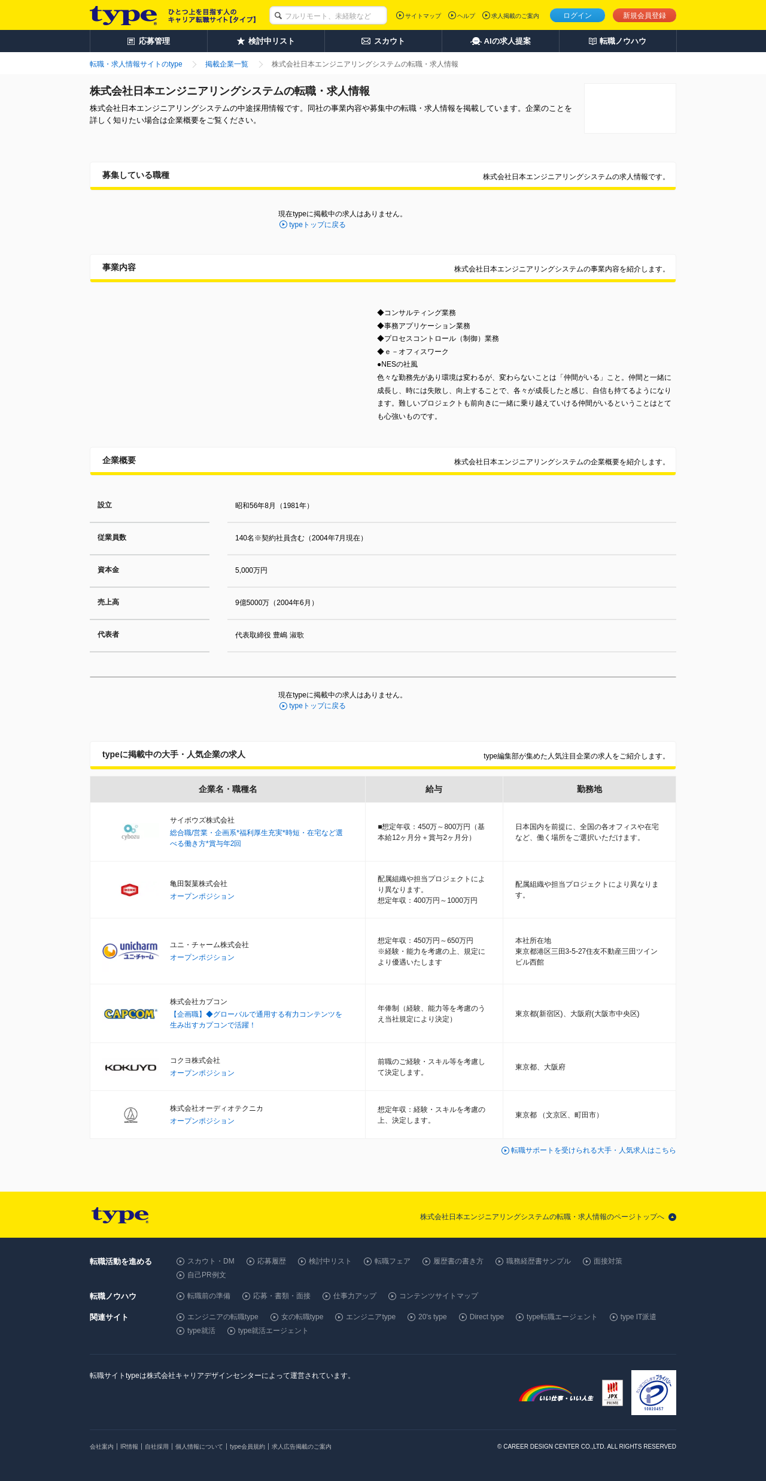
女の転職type (302, 1317)
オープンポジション (202, 896)
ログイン (577, 15)
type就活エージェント (273, 1330)
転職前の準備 (208, 1296)
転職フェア (393, 1261)
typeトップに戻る (317, 224)
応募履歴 (271, 1261)
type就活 (201, 1330)
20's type (432, 1317)
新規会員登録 (644, 15)
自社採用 (157, 1446)
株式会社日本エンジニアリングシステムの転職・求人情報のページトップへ (542, 1217)
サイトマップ (423, 16)
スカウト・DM (211, 1261)
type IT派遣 (639, 1317)
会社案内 (102, 1446)
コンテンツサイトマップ (438, 1296)
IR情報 (129, 1446)
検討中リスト (330, 1261)
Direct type (487, 1317)
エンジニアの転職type (223, 1317)
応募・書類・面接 (282, 1296)
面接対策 (608, 1261)
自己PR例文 (206, 1275)
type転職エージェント (562, 1317)
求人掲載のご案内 (515, 16)
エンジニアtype (371, 1317)
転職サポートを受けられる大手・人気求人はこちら (593, 1150)
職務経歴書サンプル (538, 1261)
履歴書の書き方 (458, 1261)
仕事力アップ (354, 1296)
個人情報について (199, 1446)
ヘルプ (466, 16)
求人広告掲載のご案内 (302, 1446)
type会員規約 (247, 1446)
